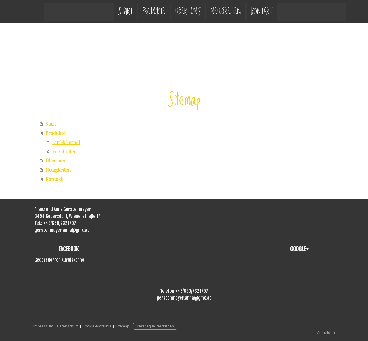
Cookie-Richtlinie (97, 326)
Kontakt (250, 11)
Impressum (43, 326)
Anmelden (326, 332)
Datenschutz (68, 326)
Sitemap (122, 326)
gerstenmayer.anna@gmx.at (184, 298)
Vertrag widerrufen (155, 326)
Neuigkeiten (215, 11)
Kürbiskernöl (66, 142)
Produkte (142, 11)
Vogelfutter (64, 151)
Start (114, 11)
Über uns (176, 11)
